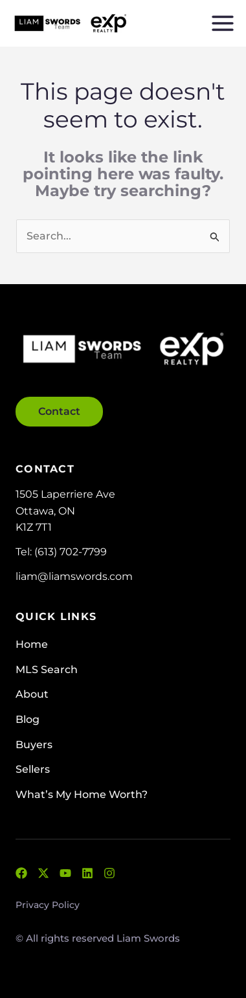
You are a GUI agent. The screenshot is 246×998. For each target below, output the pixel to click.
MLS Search (47, 669)
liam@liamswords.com (74, 576)
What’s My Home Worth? (82, 794)
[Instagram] (109, 873)
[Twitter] (43, 873)
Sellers (33, 769)
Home (32, 644)
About (32, 694)
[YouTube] (65, 873)
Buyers (34, 744)
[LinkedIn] (87, 873)
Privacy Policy (48, 905)
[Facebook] (21, 873)
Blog (27, 719)
